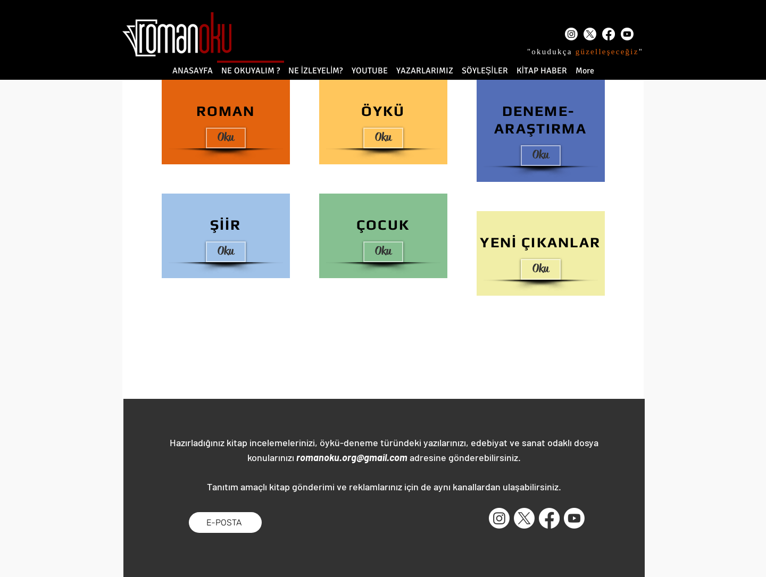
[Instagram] (571, 34)
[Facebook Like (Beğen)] (293, 522)
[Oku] (226, 138)
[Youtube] (627, 34)
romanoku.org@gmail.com (351, 457)
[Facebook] (608, 34)
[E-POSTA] (225, 522)
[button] (541, 269)
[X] (590, 34)
